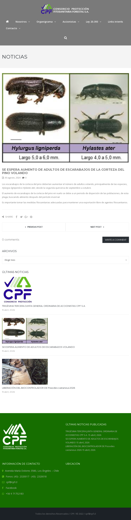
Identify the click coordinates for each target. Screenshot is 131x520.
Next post (96, 226)
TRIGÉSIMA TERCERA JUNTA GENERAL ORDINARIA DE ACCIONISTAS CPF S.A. (43, 306)
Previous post (35, 226)
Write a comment (115, 239)
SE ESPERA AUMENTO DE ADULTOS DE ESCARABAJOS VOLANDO (38, 347)
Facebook (11, 487)
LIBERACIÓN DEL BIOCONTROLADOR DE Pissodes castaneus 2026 (38, 387)
